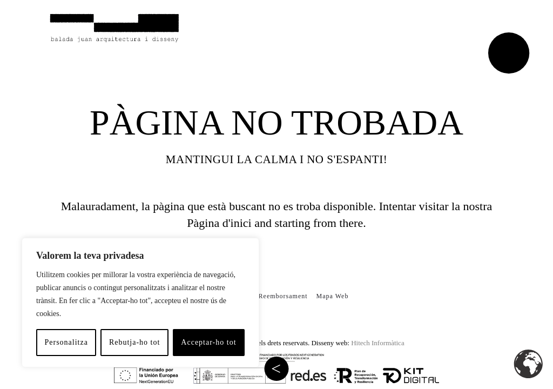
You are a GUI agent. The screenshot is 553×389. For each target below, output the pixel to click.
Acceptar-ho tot (208, 342)
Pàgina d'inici (219, 223)
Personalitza (65, 342)
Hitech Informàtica (377, 343)
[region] (140, 302)
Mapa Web (332, 296)
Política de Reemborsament (265, 296)
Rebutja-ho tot (134, 342)
